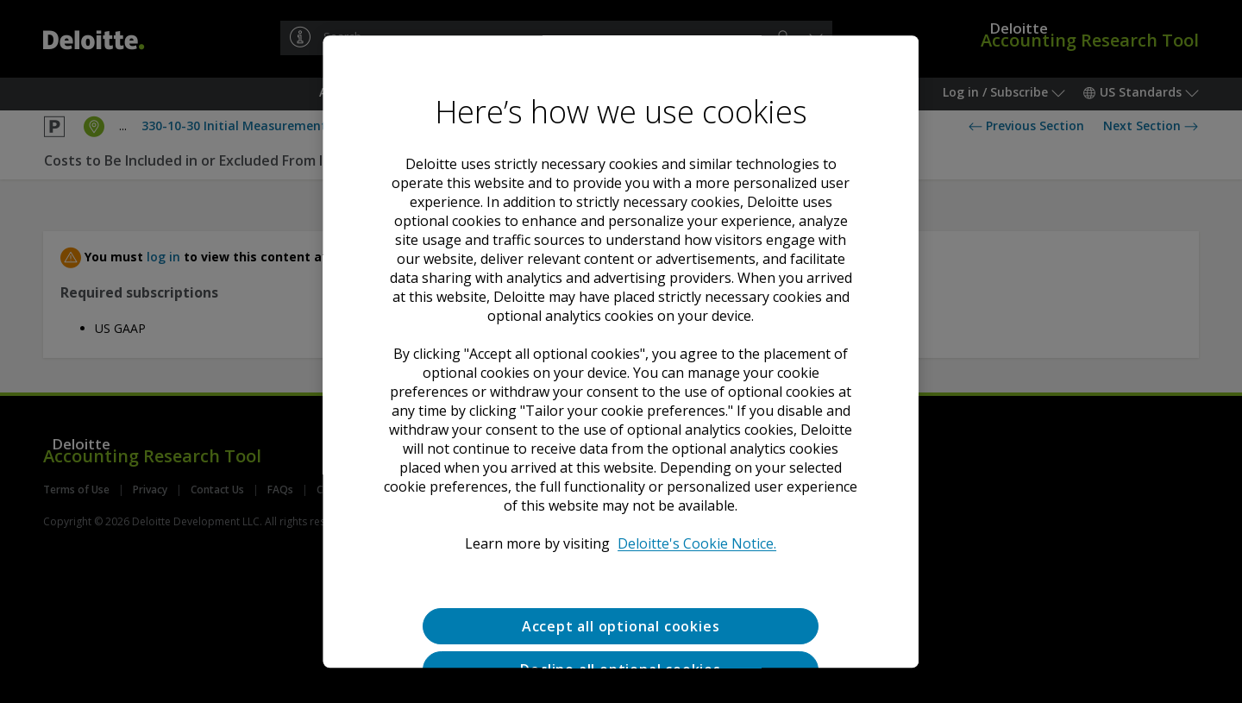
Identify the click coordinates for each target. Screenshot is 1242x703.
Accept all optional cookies (621, 626)
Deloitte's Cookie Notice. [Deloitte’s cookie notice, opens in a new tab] (697, 543)
